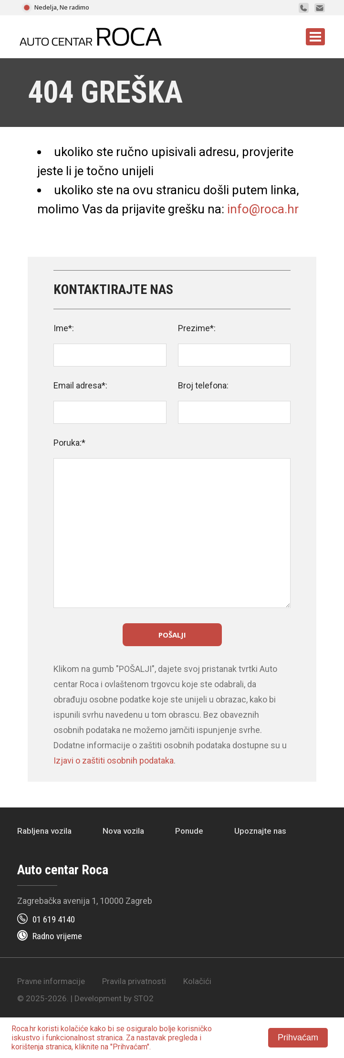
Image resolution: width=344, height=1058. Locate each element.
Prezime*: (197, 328)
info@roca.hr (263, 209)
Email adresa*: (80, 385)
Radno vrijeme (57, 936)
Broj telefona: (203, 385)
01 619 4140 (53, 919)
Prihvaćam (298, 1037)
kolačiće (74, 1028)
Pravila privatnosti (134, 981)
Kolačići (197, 981)
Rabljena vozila (44, 831)
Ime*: (63, 328)
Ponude (189, 831)
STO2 (144, 998)
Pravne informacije (51, 981)
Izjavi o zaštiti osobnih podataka (113, 760)
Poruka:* (69, 443)
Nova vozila (123, 831)
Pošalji (172, 634)
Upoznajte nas (260, 831)
